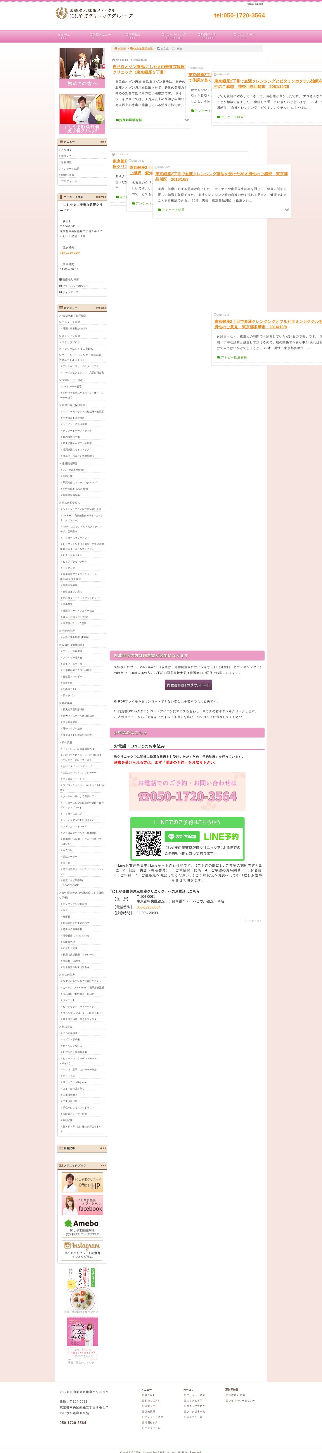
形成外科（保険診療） (75, 405)
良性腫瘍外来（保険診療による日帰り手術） (81, 895)
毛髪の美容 (68, 630)
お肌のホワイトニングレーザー (80, 772)
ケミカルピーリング (74, 778)
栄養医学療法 (70, 585)
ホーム (72, 36)
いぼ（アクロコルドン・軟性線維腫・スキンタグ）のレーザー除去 (82, 757)
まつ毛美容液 (70, 1033)
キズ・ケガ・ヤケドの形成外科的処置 (83, 411)
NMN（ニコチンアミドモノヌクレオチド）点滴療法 (81, 528)
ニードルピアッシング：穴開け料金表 (83, 372)
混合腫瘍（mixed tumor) (76, 935)
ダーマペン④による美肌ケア (78, 796)
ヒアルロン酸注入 (72, 1045)
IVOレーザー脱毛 (72, 386)
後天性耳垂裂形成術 (74, 709)
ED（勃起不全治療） (74, 469)
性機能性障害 (70, 463)
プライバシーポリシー (75, 285)
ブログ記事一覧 (194, 1411)
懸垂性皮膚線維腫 (72, 929)
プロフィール (250, 36)
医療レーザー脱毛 (72, 379)
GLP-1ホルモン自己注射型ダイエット (83, 981)
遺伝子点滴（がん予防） (76, 616)
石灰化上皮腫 (70, 948)
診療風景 (142, 36)
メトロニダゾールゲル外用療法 (80, 832)
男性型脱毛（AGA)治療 (75, 488)
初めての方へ (151, 1400)
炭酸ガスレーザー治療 (75, 1113)
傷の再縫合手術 (71, 436)
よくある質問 (193, 1400)
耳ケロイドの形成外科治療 (77, 734)
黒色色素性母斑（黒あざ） (77, 967)
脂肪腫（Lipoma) (72, 960)
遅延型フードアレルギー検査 (78, 610)
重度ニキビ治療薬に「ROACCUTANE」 (72, 882)
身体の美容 (68, 974)
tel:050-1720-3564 (239, 15)
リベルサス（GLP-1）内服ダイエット (83, 1012)
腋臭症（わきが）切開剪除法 (78, 455)
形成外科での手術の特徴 (76, 922)
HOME (120, 48)
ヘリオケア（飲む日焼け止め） (80, 820)
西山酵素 (68, 604)
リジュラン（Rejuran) (75, 1082)
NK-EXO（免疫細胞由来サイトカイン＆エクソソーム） (81, 517)
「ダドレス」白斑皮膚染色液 (78, 748)
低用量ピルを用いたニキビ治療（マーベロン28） (82, 841)
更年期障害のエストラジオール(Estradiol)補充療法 (78, 576)
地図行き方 (214, 36)
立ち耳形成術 (70, 722)
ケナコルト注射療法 (74, 417)
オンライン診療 (71, 335)
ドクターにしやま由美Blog (77, 348)
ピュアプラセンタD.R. (75, 561)
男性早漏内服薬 (71, 495)
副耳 (65, 910)
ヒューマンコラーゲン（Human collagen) (78, 1060)
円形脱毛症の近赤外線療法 (77, 670)
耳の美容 (67, 702)
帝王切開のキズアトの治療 (77, 443)
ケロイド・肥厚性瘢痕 (75, 424)
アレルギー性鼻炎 (72, 657)
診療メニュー (106, 36)
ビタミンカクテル (72, 555)
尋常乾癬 (68, 682)
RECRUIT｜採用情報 (74, 315)
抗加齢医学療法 (141, 48)
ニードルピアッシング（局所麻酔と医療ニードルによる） (81, 357)
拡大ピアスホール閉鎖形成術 (78, 715)
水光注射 (68, 850)
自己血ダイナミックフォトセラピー (82, 597)
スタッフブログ (71, 342)
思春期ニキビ (70, 689)
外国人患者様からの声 (75, 328)
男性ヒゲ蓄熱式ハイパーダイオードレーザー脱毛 (82, 395)
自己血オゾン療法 (72, 591)
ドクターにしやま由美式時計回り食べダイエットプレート (82, 805)
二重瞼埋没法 (70, 1101)
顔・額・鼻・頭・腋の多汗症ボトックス (82, 1128)
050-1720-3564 (149, 786)
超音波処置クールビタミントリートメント (82, 871)
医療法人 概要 (70, 279)
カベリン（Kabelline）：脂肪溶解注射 (83, 987)
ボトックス (69, 1075)
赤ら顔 (66, 862)
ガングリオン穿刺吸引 (75, 903)
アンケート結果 (178, 36)
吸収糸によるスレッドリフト (78, 1107)
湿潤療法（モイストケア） (77, 449)
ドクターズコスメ (72, 813)
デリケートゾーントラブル (77, 430)
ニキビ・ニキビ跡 (72, 663)
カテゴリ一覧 (193, 1417)
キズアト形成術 (71, 1039)
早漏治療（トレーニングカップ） (81, 482)
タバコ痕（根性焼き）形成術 (78, 993)
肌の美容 (67, 742)
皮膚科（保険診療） (73, 644)
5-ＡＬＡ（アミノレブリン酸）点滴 (82, 509)
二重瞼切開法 (70, 1094)
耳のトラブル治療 (72, 728)
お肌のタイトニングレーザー (78, 766)
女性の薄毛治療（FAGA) (76, 637)
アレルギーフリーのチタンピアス (81, 366)
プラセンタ (69, 567)
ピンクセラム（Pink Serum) (78, 1006)
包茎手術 (68, 476)
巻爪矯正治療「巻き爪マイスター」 (82, 1019)
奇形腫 (66, 916)
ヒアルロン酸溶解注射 (75, 1052)
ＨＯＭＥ (66, 149)
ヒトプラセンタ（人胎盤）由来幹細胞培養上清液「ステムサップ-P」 (82, 546)
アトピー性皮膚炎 (72, 651)
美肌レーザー (70, 856)
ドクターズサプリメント (76, 537)
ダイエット (69, 1000)
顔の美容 (67, 1026)
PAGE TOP (254, 799)
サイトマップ (70, 292)
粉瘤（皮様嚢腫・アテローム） (80, 954)
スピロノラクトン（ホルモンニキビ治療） (82, 787)
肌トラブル (69, 695)
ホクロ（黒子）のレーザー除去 (80, 1069)
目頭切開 (68, 1120)
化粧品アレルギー (72, 676)
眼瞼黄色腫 (69, 941)
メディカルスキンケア (75, 826)
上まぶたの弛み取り (74, 1088)
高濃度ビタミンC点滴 (74, 623)
